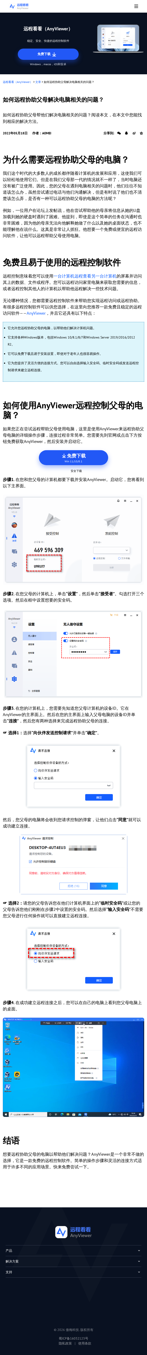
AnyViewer (36, 313)
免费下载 (47, 54)
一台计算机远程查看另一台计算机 (85, 276)
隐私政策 (65, 1343)
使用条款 (84, 1343)
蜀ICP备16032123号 (73, 1338)
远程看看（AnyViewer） (18, 82)
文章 (38, 82)
